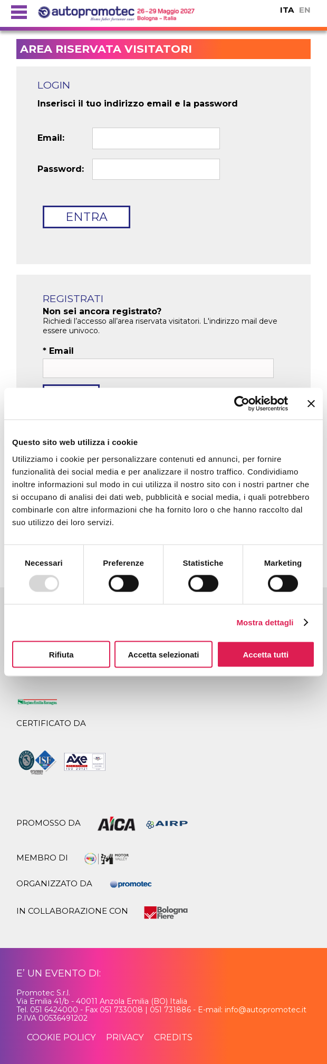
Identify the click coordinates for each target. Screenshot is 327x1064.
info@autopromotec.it (265, 1009)
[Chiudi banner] (311, 404)
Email (58, 351)
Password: (60, 169)
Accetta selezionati (163, 654)
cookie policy (61, 1037)
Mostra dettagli (264, 622)
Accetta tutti (265, 654)
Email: (50, 138)
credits (173, 1037)
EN (305, 10)
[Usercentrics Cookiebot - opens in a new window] (242, 404)
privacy (124, 1037)
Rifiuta (61, 654)
